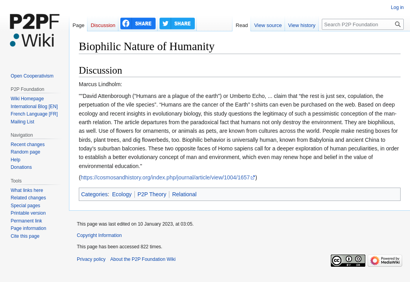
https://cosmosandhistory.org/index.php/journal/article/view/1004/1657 (165, 177)
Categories (94, 194)
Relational (184, 194)
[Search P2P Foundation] (363, 24)
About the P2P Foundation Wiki (143, 259)
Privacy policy (91, 259)
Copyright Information (99, 235)
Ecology (122, 194)
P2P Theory (152, 194)
